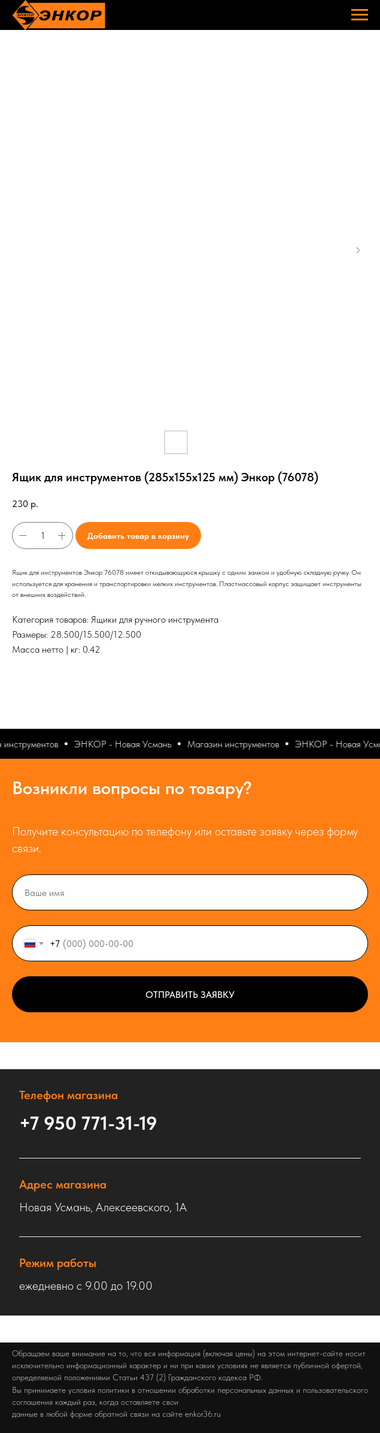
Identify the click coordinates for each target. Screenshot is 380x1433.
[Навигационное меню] (359, 15)
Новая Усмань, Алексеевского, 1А (103, 1207)
